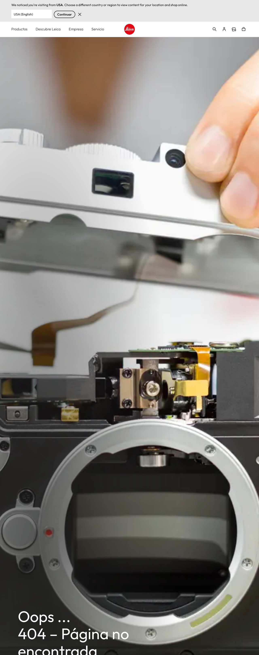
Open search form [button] (214, 29)
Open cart (243, 29)
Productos (19, 29)
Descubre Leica (48, 29)
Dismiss (79, 14)
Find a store (233, 29)
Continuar (64, 14)
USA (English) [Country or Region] (23, 14)
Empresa (76, 29)
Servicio (97, 29)
